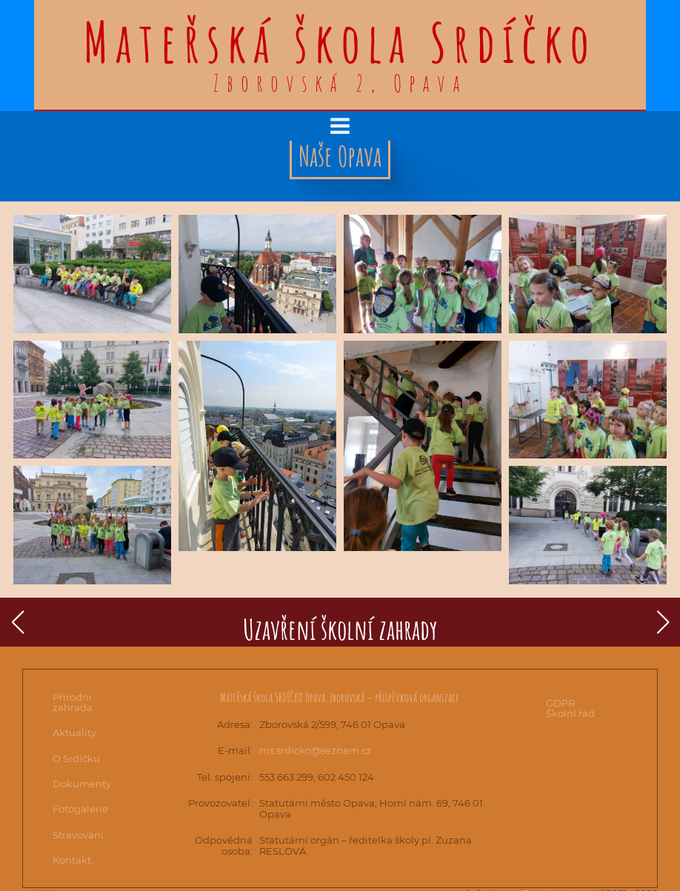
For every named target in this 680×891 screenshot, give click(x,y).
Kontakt (72, 860)
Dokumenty (82, 784)
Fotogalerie (80, 809)
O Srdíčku (76, 758)
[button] (17, 622)
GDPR (560, 703)
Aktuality (74, 732)
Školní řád (570, 713)
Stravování (78, 835)
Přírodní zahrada (73, 702)
